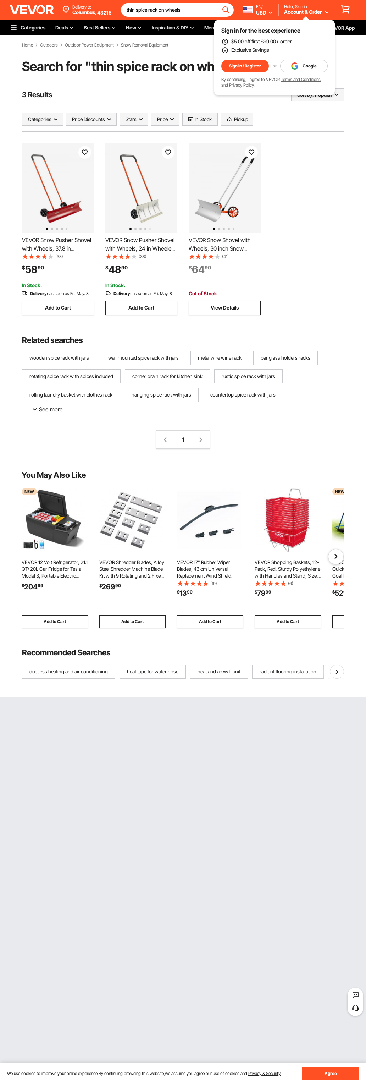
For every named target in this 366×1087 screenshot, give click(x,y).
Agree (331, 1073)
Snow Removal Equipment (144, 45)
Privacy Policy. (242, 85)
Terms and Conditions (301, 79)
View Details (225, 308)
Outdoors (49, 45)
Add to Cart (58, 308)
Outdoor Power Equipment (89, 45)
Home (27, 45)
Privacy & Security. (264, 1073)
